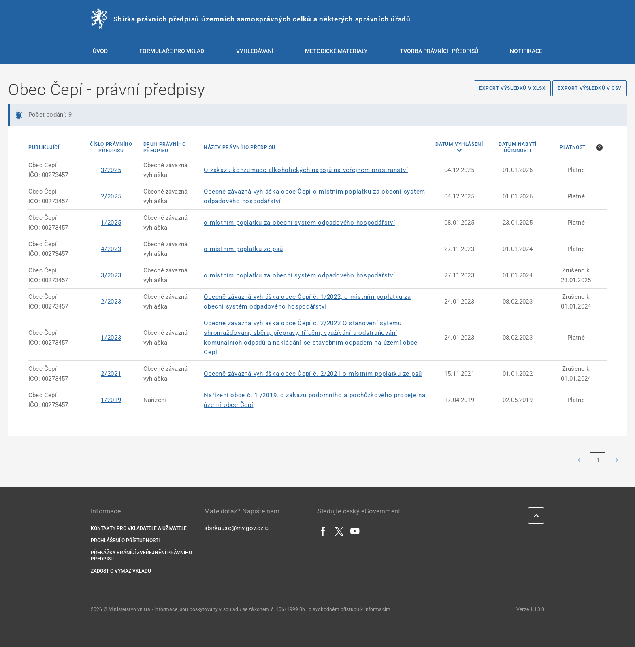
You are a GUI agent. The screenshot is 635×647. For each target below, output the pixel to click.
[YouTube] (355, 530)
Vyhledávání (254, 51)
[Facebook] (323, 530)
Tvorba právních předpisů (439, 51)
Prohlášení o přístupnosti (125, 540)
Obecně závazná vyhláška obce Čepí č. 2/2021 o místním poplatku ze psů (313, 373)
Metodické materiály (336, 51)
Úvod (100, 51)
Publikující (44, 147)
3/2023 (111, 275)
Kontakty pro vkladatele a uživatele (139, 528)
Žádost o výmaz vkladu (121, 571)
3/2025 (111, 170)
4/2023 (111, 249)
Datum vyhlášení (459, 144)
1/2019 (111, 400)
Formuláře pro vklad (171, 51)
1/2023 (111, 337)
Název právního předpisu (239, 147)
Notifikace (526, 51)
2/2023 (111, 301)
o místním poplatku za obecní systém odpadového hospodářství (299, 222)
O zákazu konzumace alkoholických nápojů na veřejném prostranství (306, 170)
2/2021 (111, 373)
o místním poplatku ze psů (243, 249)
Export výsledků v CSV (590, 88)
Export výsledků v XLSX (512, 88)
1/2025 (111, 222)
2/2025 (111, 196)
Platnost (573, 147)
